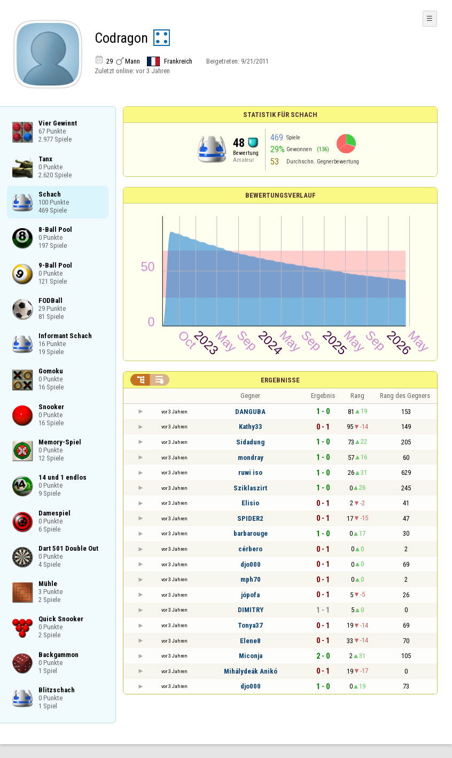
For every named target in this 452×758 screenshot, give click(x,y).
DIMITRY (250, 610)
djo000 (250, 564)
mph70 (250, 579)
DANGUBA (250, 412)
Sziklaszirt (250, 488)
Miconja (250, 656)
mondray (250, 458)
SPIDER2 (250, 518)
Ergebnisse (280, 380)
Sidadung (250, 442)
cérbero (250, 549)
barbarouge (250, 533)
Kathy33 (250, 427)
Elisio (250, 503)
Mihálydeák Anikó (250, 671)
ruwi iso (250, 472)
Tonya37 (250, 625)
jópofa (250, 595)
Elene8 (250, 641)
